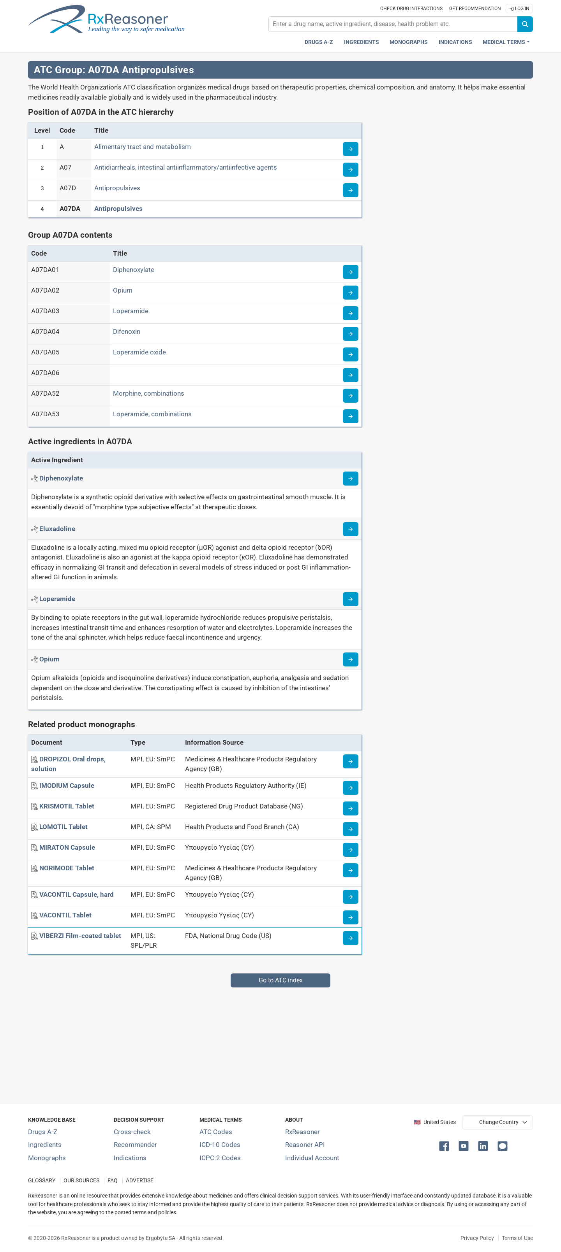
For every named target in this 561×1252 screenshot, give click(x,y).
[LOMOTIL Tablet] (63, 827)
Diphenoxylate (133, 270)
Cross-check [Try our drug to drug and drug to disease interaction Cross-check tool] (132, 1132)
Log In (519, 8)
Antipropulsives (117, 188)
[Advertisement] (262, 1041)
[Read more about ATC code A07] (350, 170)
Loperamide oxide (139, 352)
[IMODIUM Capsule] (66, 785)
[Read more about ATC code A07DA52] (350, 396)
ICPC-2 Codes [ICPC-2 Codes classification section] (220, 1158)
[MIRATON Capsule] (67, 847)
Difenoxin (126, 331)
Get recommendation (475, 8)
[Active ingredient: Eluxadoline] (57, 529)
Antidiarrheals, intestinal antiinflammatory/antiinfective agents (185, 167)
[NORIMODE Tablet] (66, 868)
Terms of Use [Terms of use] (517, 1238)
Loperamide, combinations (152, 414)
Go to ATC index (281, 980)
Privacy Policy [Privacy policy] (477, 1238)
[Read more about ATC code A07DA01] (350, 272)
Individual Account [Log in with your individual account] (312, 1158)
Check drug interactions (411, 8)
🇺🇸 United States (435, 1122)
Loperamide (130, 311)
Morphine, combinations (148, 393)
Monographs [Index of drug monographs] (47, 1158)
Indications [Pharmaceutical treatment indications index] (455, 42)
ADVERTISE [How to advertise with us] (139, 1180)
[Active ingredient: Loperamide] (57, 599)
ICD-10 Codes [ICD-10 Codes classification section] (219, 1145)
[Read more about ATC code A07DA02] (350, 293)
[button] (446, 1145)
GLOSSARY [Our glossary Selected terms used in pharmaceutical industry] (41, 1180)
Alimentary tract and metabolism (142, 147)
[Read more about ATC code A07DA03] (350, 313)
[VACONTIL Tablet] (65, 915)
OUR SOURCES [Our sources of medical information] (81, 1180)
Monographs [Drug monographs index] (409, 42)
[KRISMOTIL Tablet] (66, 806)
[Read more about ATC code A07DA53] (350, 416)
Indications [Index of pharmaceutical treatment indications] (130, 1158)
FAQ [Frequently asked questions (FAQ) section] (113, 1180)
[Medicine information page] (350, 761)
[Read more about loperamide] (350, 599)
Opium (122, 290)
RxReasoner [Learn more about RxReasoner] (302, 1132)
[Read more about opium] (350, 659)
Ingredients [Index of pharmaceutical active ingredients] (45, 1145)
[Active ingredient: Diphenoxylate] (61, 478)
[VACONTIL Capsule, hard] (76, 894)
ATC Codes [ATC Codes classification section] (215, 1132)
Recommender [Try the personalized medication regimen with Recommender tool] (135, 1145)
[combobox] (393, 24)
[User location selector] (497, 1122)
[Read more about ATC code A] (350, 149)
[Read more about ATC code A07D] (350, 190)
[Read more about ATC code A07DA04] (350, 334)
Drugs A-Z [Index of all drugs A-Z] (42, 1132)
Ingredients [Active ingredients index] (361, 42)
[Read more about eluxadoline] (350, 529)
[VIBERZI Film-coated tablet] (80, 936)
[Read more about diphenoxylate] (350, 479)
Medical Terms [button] (504, 42)
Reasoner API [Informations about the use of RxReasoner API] (305, 1145)
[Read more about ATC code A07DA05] (350, 354)
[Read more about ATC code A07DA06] (350, 375)
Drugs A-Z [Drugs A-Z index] (319, 42)
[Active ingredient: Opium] (49, 659)
